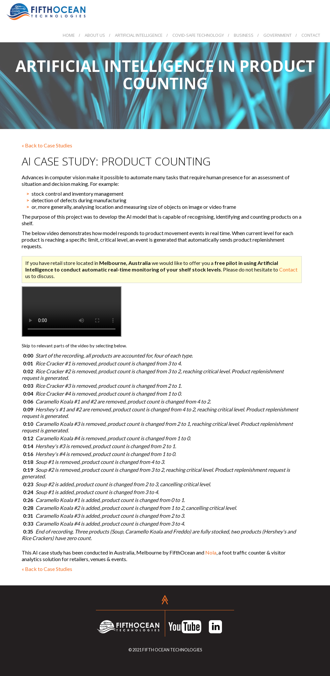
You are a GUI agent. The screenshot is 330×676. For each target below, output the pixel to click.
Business (243, 35)
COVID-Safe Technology (198, 35)
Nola (210, 552)
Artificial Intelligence (139, 35)
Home (69, 35)
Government (277, 35)
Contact (310, 35)
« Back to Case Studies (47, 145)
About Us (95, 35)
